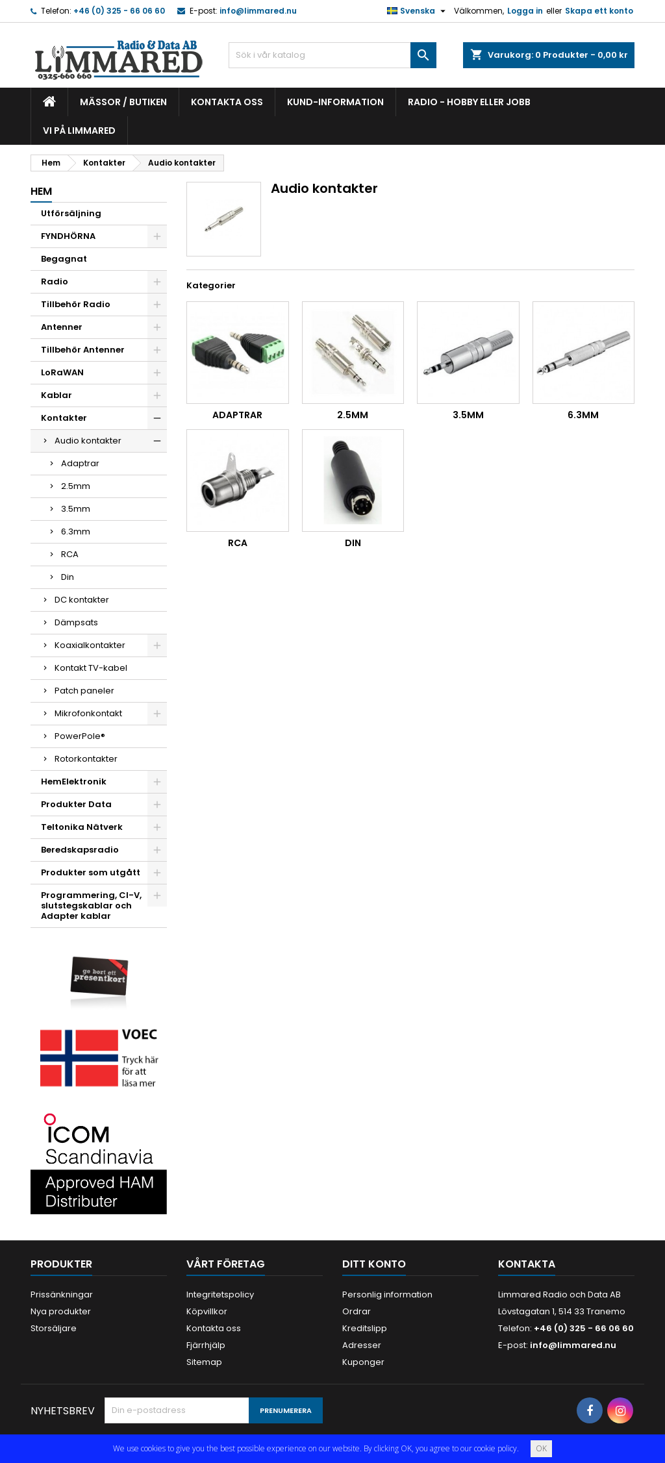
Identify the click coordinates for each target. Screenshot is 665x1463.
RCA (70, 554)
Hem (41, 191)
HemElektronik (74, 781)
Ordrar (356, 1311)
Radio (54, 281)
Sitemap (204, 1362)
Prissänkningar (62, 1294)
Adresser (361, 1345)
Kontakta (526, 1264)
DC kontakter (82, 600)
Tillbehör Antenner (83, 350)
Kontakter (64, 418)
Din (67, 577)
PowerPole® (80, 736)
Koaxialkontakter (90, 645)
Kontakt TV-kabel (91, 668)
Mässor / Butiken (123, 101)
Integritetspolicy (220, 1294)
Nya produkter (61, 1311)
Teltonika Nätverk (82, 827)
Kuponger (363, 1362)
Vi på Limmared (79, 130)
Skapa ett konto (599, 10)
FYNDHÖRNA (68, 236)
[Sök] (332, 55)
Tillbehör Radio (75, 304)
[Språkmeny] (418, 11)
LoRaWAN (62, 372)
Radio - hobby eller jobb (469, 101)
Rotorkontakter (86, 759)
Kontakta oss (227, 101)
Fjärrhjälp (205, 1345)
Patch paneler (84, 690)
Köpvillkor (206, 1311)
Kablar (56, 395)
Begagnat (64, 259)
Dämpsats (76, 622)
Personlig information (387, 1294)
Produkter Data (76, 804)
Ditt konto (374, 1264)
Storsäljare (54, 1328)
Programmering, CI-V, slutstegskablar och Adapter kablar (91, 905)
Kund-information (335, 101)
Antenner (61, 327)
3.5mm (75, 509)
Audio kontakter (88, 440)
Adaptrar (80, 463)
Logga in (525, 10)
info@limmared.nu (258, 10)
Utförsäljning (71, 213)
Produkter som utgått (90, 872)
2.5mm (75, 486)
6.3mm (75, 531)
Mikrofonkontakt (88, 713)
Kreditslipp (364, 1328)
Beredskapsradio (80, 850)
